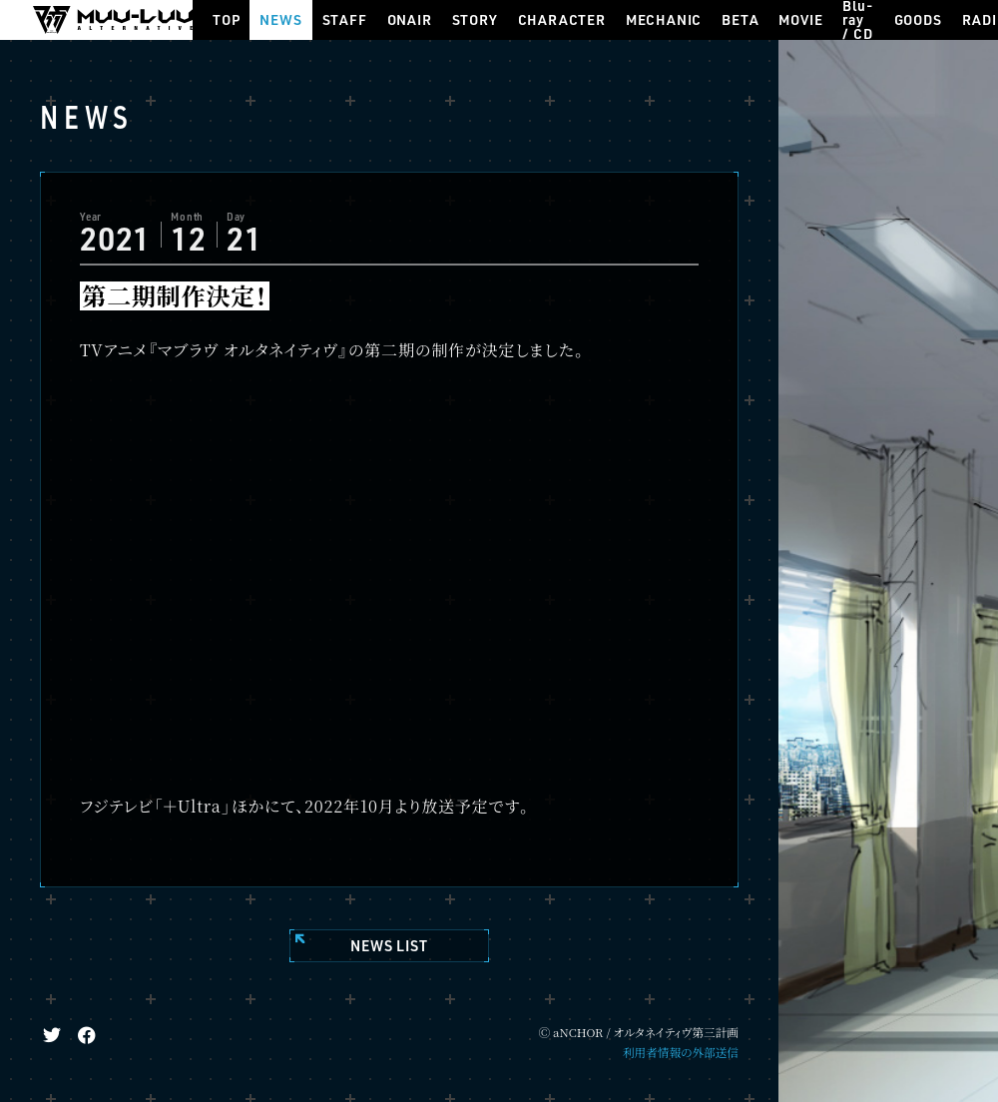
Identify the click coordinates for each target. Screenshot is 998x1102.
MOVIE (800, 19)
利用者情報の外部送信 (681, 1052)
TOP (226, 19)
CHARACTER (562, 19)
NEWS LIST (388, 945)
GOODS (918, 19)
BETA (740, 19)
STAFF (344, 19)
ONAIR (409, 19)
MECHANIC (664, 19)
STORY (475, 19)
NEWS (280, 19)
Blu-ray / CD (857, 20)
